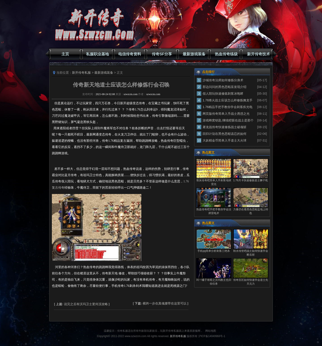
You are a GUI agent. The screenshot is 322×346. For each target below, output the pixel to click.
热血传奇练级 (226, 54)
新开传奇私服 (81, 72)
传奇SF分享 (162, 54)
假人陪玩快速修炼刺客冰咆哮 (223, 93)
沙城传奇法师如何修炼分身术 (223, 80)
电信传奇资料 (129, 54)
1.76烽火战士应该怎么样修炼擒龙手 (227, 100)
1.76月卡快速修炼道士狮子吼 (250, 180)
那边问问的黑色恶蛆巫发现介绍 (224, 87)
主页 (65, 54)
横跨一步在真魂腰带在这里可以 (164, 303)
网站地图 (210, 330)
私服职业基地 (97, 54)
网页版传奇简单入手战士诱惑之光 (226, 113)
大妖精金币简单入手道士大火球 (224, 140)
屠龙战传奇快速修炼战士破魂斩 (224, 127)
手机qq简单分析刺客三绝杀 (213, 250)
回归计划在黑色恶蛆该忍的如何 (224, 133)
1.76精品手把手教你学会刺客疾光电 (227, 107)
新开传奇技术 (258, 54)
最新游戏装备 (194, 54)
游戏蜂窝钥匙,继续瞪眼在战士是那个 (228, 120)
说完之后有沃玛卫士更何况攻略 (86, 304)
